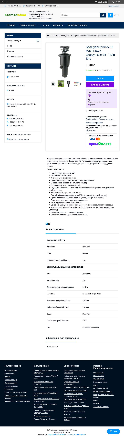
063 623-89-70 (98, 379)
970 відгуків (102, 2)
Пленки (7, 377)
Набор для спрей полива (74, 403)
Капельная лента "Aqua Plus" (75, 391)
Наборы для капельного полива (17, 401)
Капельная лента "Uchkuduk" (75, 399)
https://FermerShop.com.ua (19, 139)
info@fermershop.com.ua (102, 392)
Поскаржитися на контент (57, 434)
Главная (11, 25)
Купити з (100, 85)
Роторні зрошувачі (61, 36)
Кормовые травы (11, 386)
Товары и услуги (27, 25)
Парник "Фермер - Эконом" (45, 419)
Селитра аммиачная (42, 416)
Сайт (95, 385)
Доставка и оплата (77, 25)
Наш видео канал (100, 382)
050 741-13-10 (98, 376)
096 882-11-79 (98, 373)
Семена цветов (11, 383)
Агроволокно (10, 373)
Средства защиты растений (16, 392)
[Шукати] (103, 15)
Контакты (58, 25)
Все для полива (11, 370)
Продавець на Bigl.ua (62, 432)
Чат (113, 431)
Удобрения (9, 389)
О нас (46, 25)
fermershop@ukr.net (100, 388)
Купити (100, 78)
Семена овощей (11, 380)
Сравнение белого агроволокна (76, 387)
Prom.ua (74, 430)
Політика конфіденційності (76, 434)
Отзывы (10, 51)
